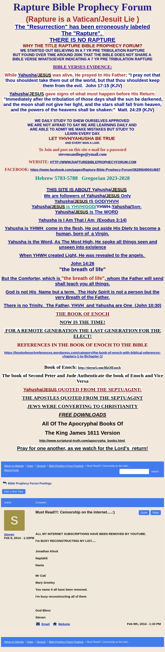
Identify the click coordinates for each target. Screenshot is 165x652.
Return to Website (14, 466)
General (41, 466)
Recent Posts (11, 470)
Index (30, 466)
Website (64, 624)
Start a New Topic (13, 491)
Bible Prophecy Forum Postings (66, 466)
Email (45, 624)
